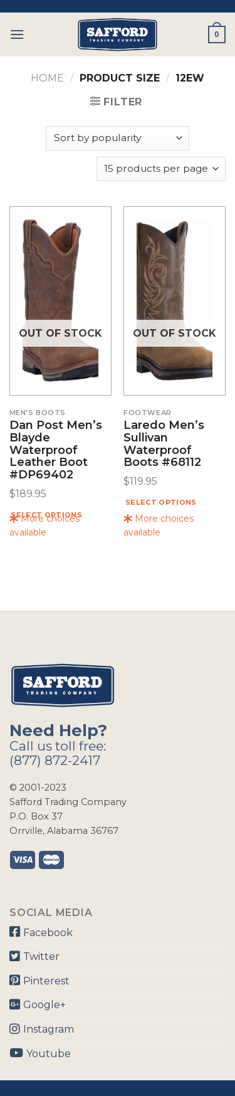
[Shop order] (117, 138)
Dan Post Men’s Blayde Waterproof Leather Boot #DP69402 (55, 450)
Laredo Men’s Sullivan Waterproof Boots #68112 (163, 444)
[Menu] (16, 34)
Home (47, 78)
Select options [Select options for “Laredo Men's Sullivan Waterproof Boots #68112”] (161, 502)
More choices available (44, 525)
